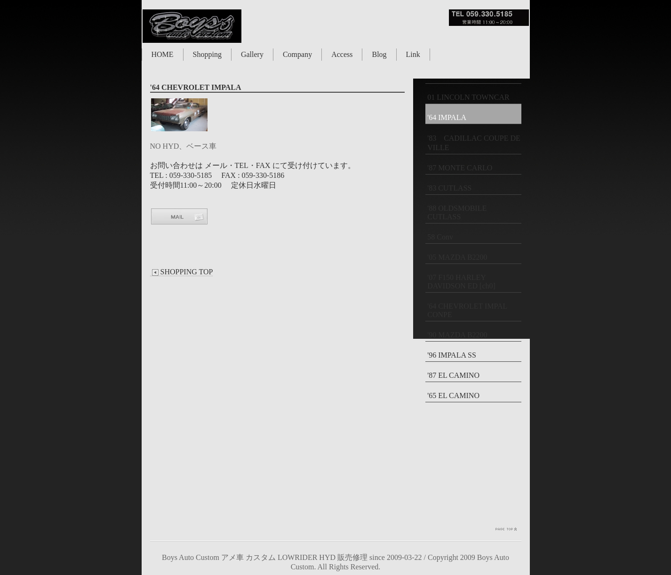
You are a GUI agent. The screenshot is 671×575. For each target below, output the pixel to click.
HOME (163, 54)
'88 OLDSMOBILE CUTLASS (457, 212)
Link (413, 54)
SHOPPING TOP (181, 272)
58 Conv (440, 237)
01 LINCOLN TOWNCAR (468, 97)
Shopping (207, 54)
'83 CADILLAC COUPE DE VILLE (473, 143)
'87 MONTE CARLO (459, 168)
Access (341, 54)
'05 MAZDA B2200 (457, 257)
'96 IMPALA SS (451, 355)
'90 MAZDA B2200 (457, 335)
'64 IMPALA (446, 117)
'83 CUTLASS (449, 188)
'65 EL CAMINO (453, 395)
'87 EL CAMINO (453, 375)
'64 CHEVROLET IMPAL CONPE (467, 310)
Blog (379, 54)
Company (297, 54)
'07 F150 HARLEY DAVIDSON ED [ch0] (461, 281)
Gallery (252, 54)
